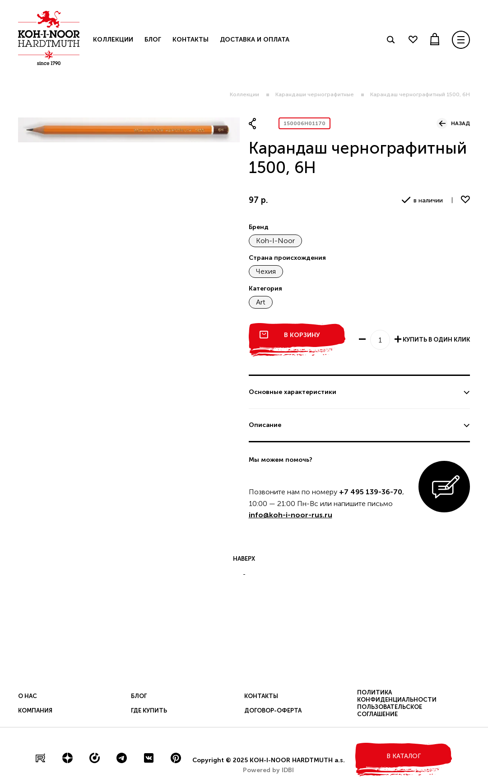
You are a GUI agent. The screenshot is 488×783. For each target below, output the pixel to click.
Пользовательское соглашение (389, 710)
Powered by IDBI (268, 770)
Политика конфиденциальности (397, 696)
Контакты (190, 39)
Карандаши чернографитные (314, 94)
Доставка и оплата (254, 39)
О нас (27, 696)
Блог (152, 39)
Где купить (149, 710)
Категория (265, 288)
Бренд (259, 227)
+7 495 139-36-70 (370, 492)
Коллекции (244, 94)
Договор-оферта (273, 710)
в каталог (403, 756)
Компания (35, 710)
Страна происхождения (287, 258)
